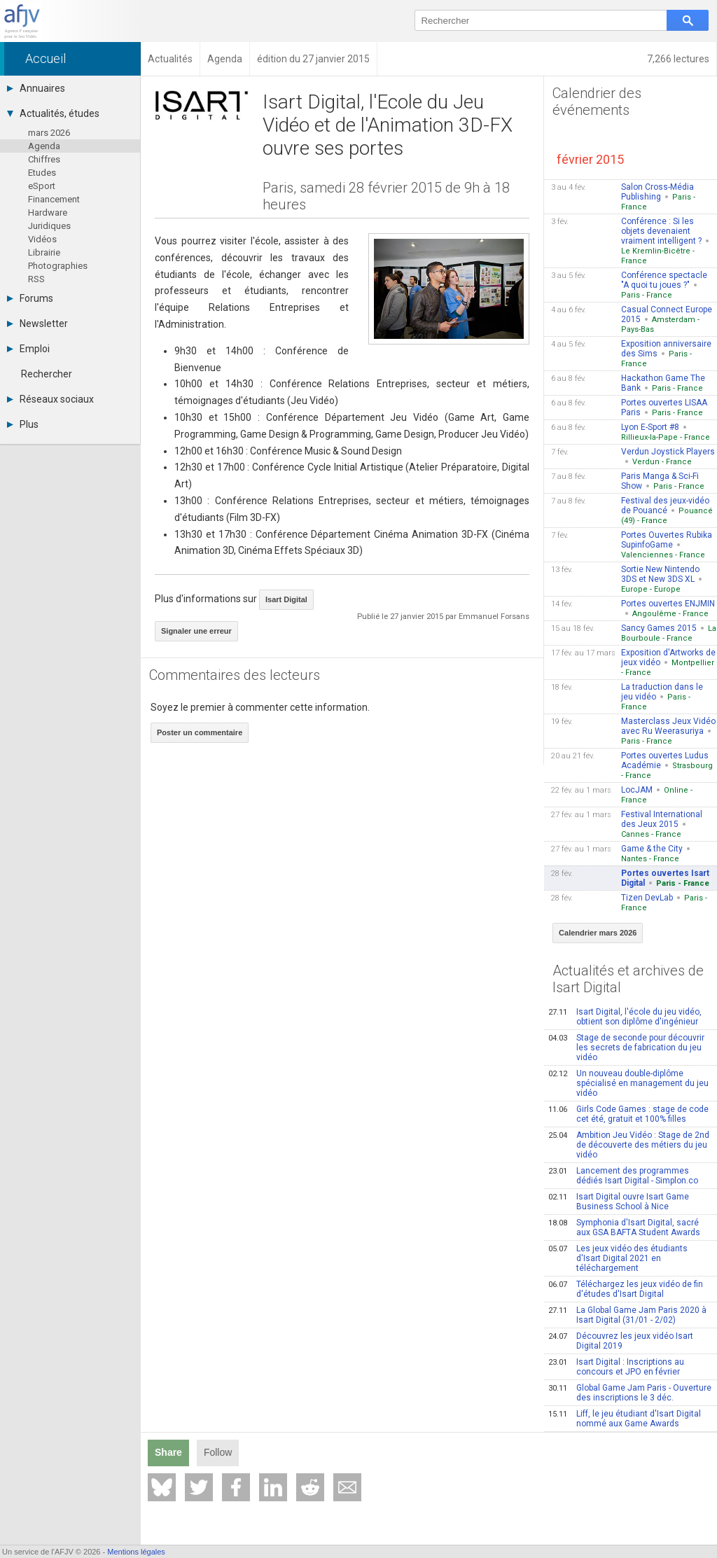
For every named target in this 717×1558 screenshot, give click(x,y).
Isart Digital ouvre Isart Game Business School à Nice (618, 1201)
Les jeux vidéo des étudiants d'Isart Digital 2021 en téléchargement (618, 1258)
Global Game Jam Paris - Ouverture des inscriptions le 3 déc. (629, 1393)
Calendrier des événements (596, 101)
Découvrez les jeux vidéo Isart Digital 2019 (620, 1341)
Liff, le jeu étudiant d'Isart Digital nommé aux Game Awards (624, 1418)
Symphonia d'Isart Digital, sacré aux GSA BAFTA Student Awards (624, 1227)
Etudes (42, 172)
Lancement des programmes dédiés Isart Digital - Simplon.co (623, 1175)
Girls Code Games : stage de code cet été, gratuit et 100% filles (628, 1114)
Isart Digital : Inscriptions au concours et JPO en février (616, 1367)
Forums (30, 298)
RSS (36, 279)
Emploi (28, 348)
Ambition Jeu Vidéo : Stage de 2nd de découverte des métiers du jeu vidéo (628, 1145)
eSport (41, 186)
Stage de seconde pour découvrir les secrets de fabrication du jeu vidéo (626, 1047)
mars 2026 (49, 132)
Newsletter (37, 323)
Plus (23, 424)
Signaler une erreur (196, 631)
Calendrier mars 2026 (597, 932)
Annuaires (36, 88)
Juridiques (49, 226)
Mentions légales (136, 1551)
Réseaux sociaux (50, 399)
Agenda (44, 146)
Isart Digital (286, 599)
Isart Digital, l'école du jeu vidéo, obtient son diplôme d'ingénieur (625, 1017)
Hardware (47, 212)
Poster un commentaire (199, 732)
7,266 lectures (678, 58)
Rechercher (46, 374)
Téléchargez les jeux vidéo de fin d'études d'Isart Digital (625, 1289)
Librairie (44, 252)
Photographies (58, 265)
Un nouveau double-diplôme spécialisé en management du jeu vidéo (628, 1083)
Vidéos (42, 239)
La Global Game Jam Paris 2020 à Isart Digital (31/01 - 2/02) (627, 1315)
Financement (54, 199)
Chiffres (44, 159)
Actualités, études (53, 113)
